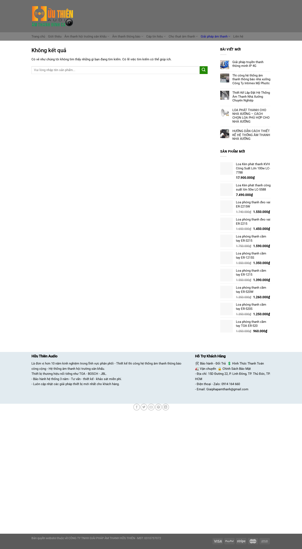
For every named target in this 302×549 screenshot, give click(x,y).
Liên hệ (238, 36)
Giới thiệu (54, 36)
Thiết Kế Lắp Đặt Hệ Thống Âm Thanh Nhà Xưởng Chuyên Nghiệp (251, 96)
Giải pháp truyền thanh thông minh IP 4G (247, 64)
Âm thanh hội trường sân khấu (86, 36)
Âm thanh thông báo (127, 36)
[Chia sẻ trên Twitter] (144, 407)
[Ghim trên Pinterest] (158, 407)
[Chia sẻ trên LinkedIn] (165, 407)
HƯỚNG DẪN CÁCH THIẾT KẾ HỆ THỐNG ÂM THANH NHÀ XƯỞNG (251, 135)
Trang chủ (38, 36)
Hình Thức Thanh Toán (248, 363)
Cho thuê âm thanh (183, 36)
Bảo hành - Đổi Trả (213, 363)
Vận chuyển (208, 369)
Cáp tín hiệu (155, 36)
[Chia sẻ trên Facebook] (136, 407)
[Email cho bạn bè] (151, 407)
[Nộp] (204, 70)
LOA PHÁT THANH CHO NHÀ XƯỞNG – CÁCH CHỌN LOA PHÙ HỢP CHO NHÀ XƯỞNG (250, 115)
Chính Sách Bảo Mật (237, 369)
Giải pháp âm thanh (215, 36)
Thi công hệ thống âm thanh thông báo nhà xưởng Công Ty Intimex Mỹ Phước (251, 79)
